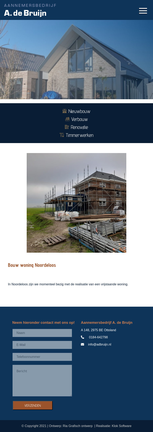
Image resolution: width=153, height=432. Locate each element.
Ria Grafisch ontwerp (78, 426)
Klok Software (121, 426)
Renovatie (76, 127)
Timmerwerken (76, 135)
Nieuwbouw (76, 111)
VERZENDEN (33, 405)
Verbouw (76, 119)
